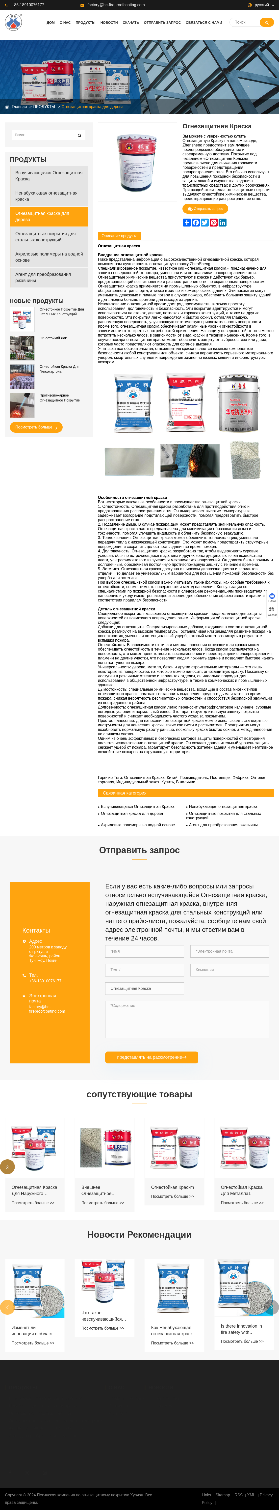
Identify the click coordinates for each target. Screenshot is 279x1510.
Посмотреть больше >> (33, 1203)
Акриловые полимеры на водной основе (49, 257)
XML (251, 1495)
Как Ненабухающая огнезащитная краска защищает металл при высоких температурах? (244, 1331)
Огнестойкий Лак (53, 338)
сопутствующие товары (139, 1094)
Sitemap (223, 1495)
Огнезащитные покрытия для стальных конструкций (45, 236)
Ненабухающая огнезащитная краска (46, 196)
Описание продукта (120, 236)
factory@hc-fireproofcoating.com (112, 5)
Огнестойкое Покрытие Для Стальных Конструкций (62, 311)
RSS (238, 1495)
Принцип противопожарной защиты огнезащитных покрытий (30, 1316)
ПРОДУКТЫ (44, 107)
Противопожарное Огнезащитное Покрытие (60, 397)
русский (258, 5)
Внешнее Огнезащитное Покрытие (166, 1191)
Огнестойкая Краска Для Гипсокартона (59, 369)
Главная (19, 107)
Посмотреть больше (36, 427)
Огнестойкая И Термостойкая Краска (34, 1190)
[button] (7, 1166)
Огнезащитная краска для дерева (92, 107)
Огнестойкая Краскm (242, 1187)
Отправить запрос (205, 208)
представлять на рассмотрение (151, 1057)
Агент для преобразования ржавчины (43, 277)
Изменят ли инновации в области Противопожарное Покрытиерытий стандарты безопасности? (103, 1331)
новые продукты (37, 300)
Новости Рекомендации (139, 1234)
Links (206, 1495)
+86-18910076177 (24, 5)
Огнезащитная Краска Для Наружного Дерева (104, 1191)
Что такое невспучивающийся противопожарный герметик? (171, 1316)
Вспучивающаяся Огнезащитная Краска (49, 175)
